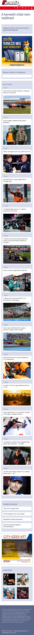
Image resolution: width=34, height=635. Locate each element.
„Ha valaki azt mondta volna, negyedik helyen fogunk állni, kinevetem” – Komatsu (17, 453)
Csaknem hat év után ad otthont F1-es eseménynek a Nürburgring (17, 309)
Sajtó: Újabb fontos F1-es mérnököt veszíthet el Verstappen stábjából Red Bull (17, 423)
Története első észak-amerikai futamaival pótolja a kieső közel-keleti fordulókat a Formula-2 (17, 251)
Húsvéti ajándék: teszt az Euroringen (14, 514)
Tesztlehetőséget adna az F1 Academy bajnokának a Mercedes (17, 220)
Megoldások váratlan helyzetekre (13, 519)
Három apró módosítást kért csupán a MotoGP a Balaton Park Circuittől (17, 339)
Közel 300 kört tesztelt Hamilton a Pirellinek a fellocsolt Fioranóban (17, 102)
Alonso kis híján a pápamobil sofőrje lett (17, 280)
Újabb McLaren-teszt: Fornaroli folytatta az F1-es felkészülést (17, 368)
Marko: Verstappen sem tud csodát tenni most (17, 162)
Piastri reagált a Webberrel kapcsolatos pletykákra (17, 132)
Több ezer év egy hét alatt (11, 508)
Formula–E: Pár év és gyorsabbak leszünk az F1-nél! (17, 395)
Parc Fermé (7, 84)
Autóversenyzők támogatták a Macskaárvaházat (12, 525)
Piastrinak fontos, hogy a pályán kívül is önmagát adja (17, 190)
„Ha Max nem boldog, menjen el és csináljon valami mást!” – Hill (17, 483)
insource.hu (13, 633)
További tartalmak (10, 504)
